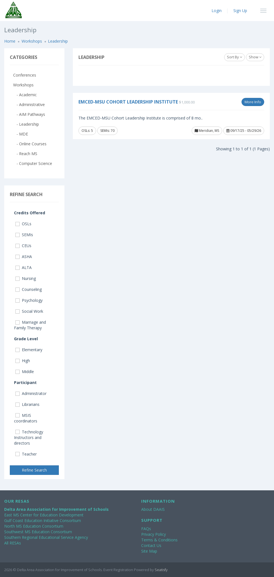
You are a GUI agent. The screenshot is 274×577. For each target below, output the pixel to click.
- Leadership (26, 124)
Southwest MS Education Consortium (38, 531)
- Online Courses (30, 143)
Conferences (24, 75)
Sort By (234, 56)
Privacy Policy (153, 534)
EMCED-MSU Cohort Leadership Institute (128, 102)
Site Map (149, 551)
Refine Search (34, 470)
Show (255, 56)
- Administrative (29, 104)
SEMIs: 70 (107, 130)
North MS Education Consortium (33, 526)
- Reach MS (25, 153)
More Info (253, 101)
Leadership (58, 41)
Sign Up (240, 10)
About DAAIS (153, 509)
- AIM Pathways (29, 114)
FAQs (146, 528)
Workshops (32, 41)
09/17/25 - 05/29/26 (243, 130)
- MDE (20, 134)
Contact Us (151, 545)
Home (9, 41)
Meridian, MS (207, 130)
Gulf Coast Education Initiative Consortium (42, 520)
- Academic (25, 94)
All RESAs (12, 543)
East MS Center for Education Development (43, 515)
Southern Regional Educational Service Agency (46, 537)
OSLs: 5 (87, 130)
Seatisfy (161, 569)
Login (217, 10)
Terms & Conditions (159, 539)
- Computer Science (32, 163)
